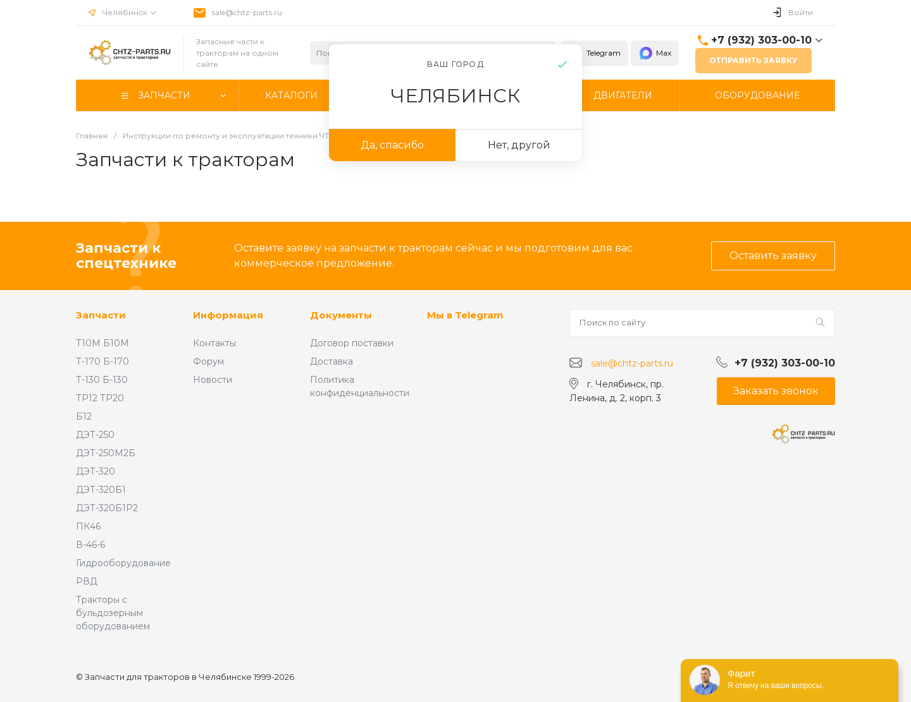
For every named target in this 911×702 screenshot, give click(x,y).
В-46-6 (90, 544)
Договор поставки (352, 343)
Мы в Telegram (465, 315)
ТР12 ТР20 (100, 398)
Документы (341, 315)
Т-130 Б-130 (102, 379)
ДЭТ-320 (95, 471)
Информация (228, 315)
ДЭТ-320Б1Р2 (107, 508)
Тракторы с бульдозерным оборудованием (113, 613)
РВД (86, 581)
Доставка (331, 361)
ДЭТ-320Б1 (101, 489)
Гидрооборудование (123, 563)
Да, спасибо (392, 145)
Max (654, 53)
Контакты (214, 343)
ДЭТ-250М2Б (105, 453)
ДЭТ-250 (95, 434)
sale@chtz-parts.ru (247, 12)
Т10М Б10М (102, 343)
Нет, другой (519, 145)
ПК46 (88, 526)
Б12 (84, 416)
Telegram (595, 53)
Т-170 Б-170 (102, 361)
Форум (208, 361)
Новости (212, 379)
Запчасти (101, 315)
